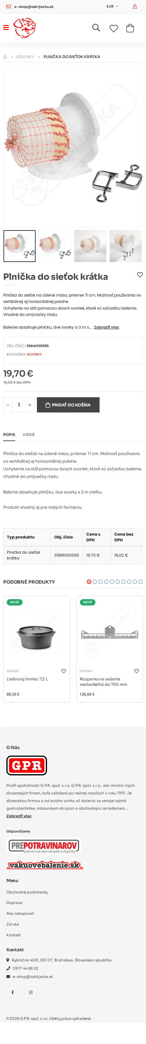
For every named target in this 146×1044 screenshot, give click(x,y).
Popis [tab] (9, 434)
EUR (111, 6)
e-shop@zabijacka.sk (34, 7)
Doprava (14, 902)
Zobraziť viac (106, 327)
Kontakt (13, 935)
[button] (100, 29)
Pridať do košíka (71, 405)
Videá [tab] (29, 434)
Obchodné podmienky (27, 892)
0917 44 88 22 (25, 968)
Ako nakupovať (20, 913)
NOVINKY (25, 56)
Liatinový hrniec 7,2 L (27, 679)
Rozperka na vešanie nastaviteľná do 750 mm (103, 682)
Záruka (12, 924)
